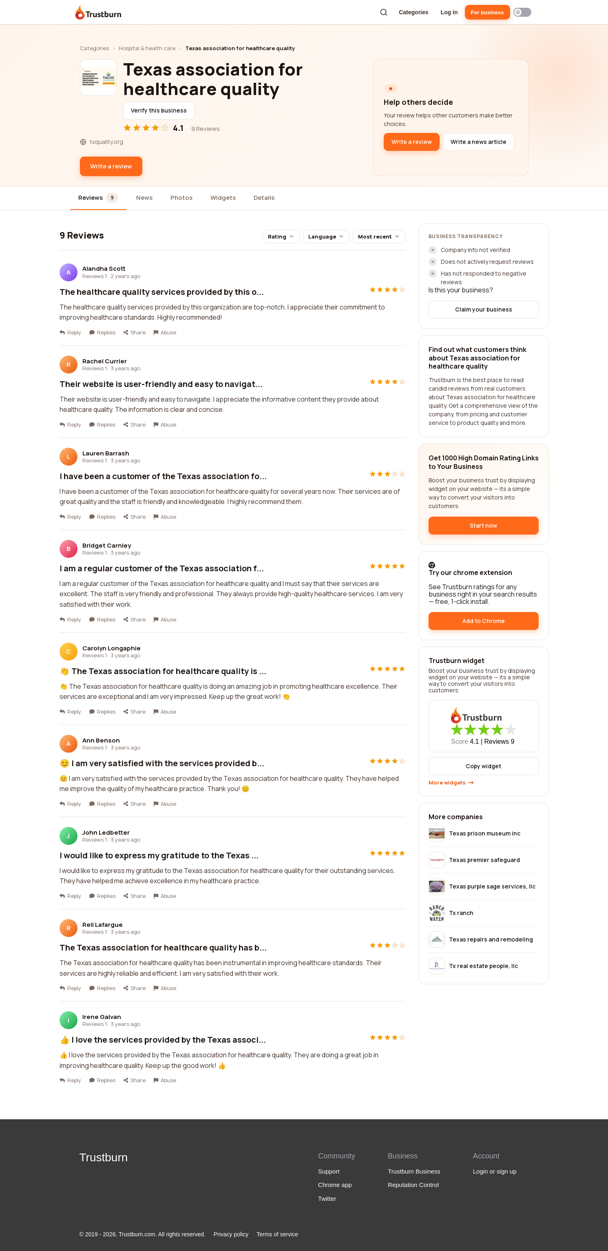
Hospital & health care (147, 48)
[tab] (98, 198)
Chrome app (335, 1184)
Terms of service (277, 1234)
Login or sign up (495, 1171)
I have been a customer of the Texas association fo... (163, 476)
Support (329, 1171)
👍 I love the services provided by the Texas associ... (163, 1039)
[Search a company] (384, 12)
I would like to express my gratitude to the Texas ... (159, 855)
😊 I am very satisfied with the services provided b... (162, 763)
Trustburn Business (414, 1171)
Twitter (327, 1198)
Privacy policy (231, 1234)
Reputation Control (413, 1184)
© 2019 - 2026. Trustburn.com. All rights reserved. (143, 1234)
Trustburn (104, 1157)
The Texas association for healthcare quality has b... (163, 947)
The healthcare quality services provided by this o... (162, 291)
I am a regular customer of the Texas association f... (162, 568)
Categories (413, 12)
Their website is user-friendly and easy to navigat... (161, 383)
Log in (449, 12)
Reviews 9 (499, 741)
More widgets (451, 783)
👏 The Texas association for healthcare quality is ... (163, 670)
